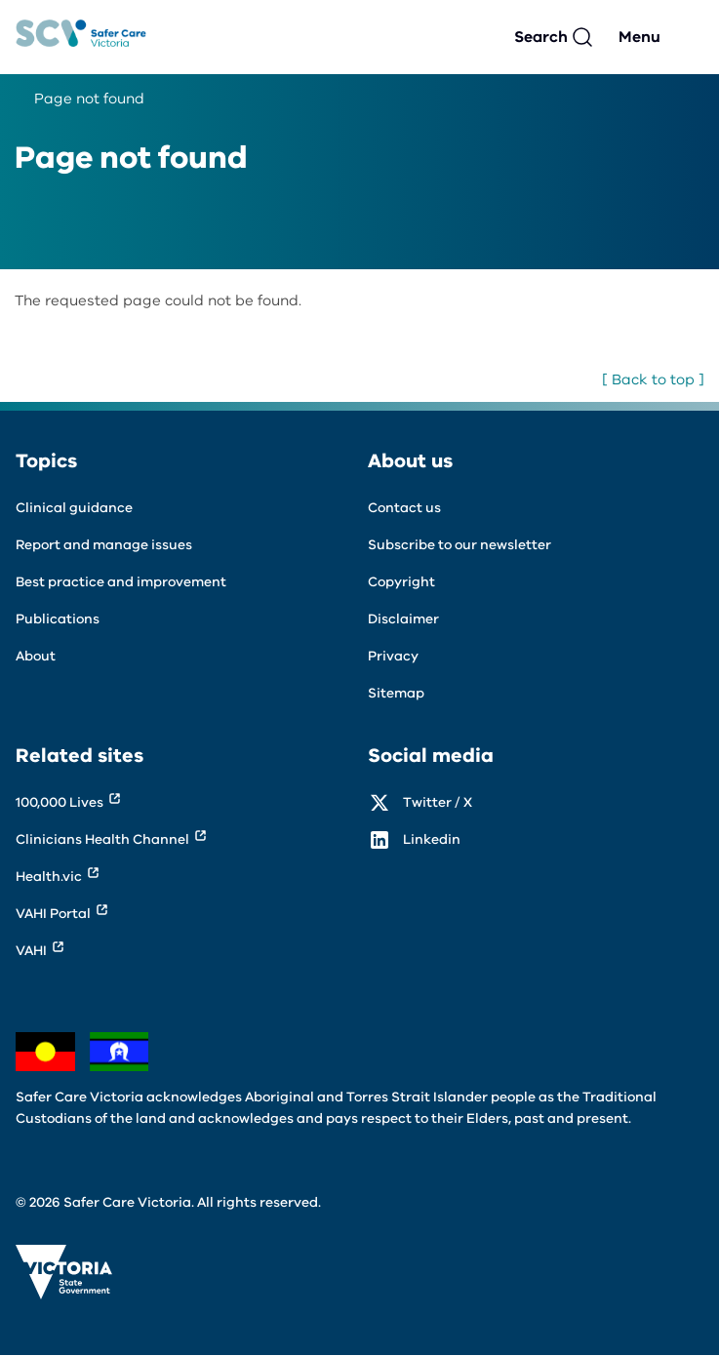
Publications (58, 619)
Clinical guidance (74, 508)
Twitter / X (437, 802)
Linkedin (431, 839)
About (36, 656)
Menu (639, 37)
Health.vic (49, 876)
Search (541, 37)
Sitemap (396, 693)
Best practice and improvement (121, 582)
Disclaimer (403, 619)
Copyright (401, 582)
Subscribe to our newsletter (459, 545)
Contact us (404, 508)
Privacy (393, 656)
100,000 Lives (59, 802)
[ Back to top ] (653, 379)
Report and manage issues (104, 545)
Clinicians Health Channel (102, 839)
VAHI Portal (53, 913)
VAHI (31, 950)
